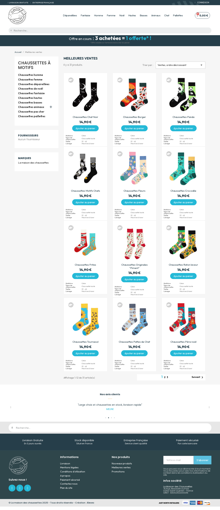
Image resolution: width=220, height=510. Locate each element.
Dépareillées (70, 15)
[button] (10, 407)
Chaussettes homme (30, 75)
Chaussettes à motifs (34, 65)
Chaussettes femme (30, 79)
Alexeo (90, 502)
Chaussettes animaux (31, 107)
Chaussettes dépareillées (33, 84)
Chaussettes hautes (30, 98)
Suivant (198, 377)
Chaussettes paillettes (31, 116)
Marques (24, 158)
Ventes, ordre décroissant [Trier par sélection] (181, 65)
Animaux (156, 15)
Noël (121, 15)
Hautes (132, 15)
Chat (166, 15)
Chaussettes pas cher (31, 111)
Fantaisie (85, 15)
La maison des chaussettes (33, 162)
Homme (98, 15)
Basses (143, 15)
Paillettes (178, 15)
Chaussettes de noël (30, 88)
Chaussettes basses (30, 102)
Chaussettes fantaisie (31, 93)
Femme (111, 15)
